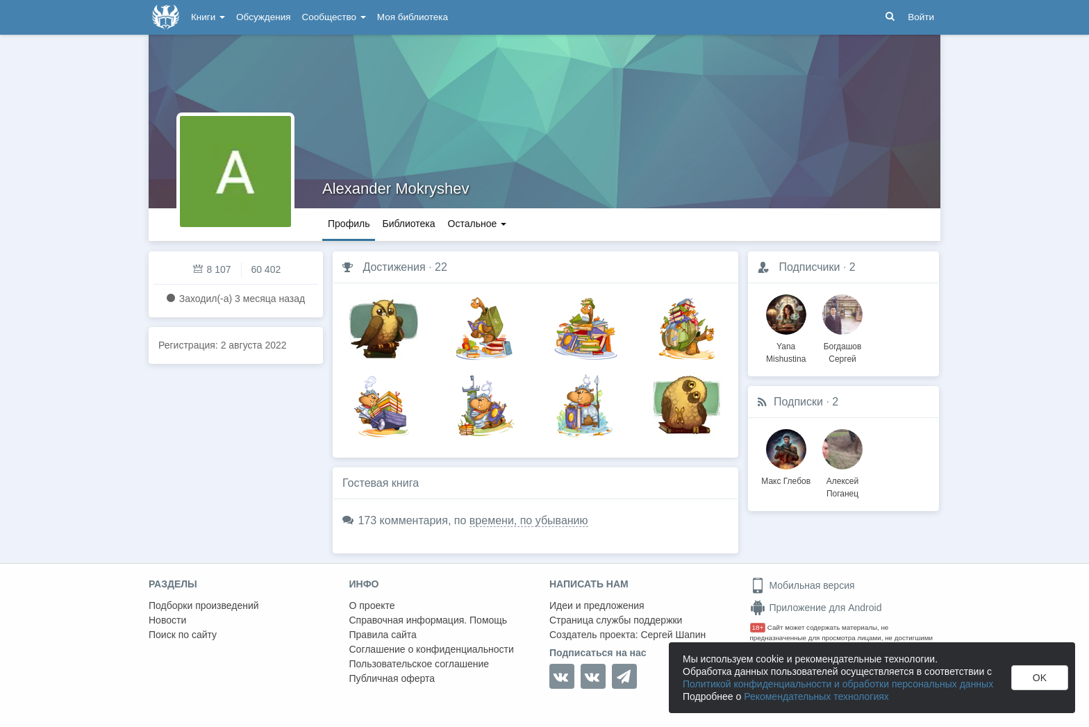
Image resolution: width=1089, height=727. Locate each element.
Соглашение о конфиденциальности (431, 649)
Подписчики (809, 267)
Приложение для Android (816, 607)
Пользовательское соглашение (419, 663)
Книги (208, 17)
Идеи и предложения (597, 605)
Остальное (477, 223)
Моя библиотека (412, 17)
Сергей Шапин (673, 634)
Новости (167, 620)
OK (1040, 677)
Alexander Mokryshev (395, 188)
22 (441, 267)
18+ (758, 627)
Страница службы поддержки (615, 620)
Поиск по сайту (183, 634)
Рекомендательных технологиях (816, 696)
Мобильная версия (802, 585)
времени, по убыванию (528, 520)
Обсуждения (263, 17)
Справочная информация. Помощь (428, 620)
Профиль (348, 223)
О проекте (372, 605)
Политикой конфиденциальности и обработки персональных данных (838, 684)
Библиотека (408, 223)
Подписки (798, 402)
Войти (921, 17)
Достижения (394, 267)
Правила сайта (383, 634)
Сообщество (334, 17)
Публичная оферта (392, 678)
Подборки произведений (204, 605)
